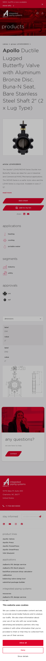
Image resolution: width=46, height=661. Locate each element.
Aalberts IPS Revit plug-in (14, 568)
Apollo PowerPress (11, 546)
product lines (10, 534)
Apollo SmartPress (11, 550)
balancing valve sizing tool (14, 579)
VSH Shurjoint (8, 553)
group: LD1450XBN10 (20, 44)
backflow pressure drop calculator (17, 571)
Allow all (23, 643)
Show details (23, 656)
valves (5, 44)
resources (7, 593)
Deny (23, 650)
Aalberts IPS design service (14, 564)
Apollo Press (8, 542)
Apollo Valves (9, 539)
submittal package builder (14, 582)
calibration (7, 575)
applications (9, 560)
